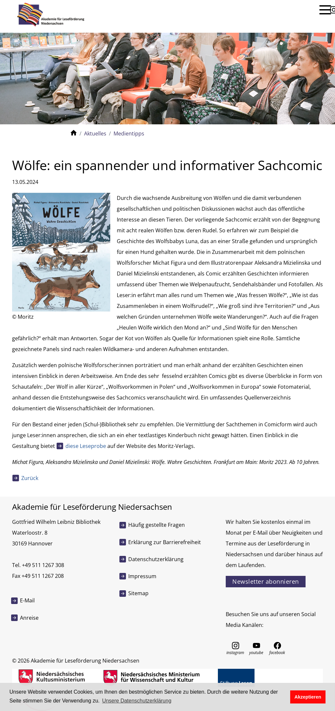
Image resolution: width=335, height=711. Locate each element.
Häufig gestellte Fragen (156, 524)
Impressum (142, 576)
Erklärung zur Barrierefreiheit (164, 542)
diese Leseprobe (85, 446)
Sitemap (138, 593)
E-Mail (27, 600)
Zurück (29, 478)
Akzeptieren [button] (307, 697)
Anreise (29, 617)
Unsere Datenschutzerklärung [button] (136, 700)
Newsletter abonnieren (265, 581)
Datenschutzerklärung (156, 559)
